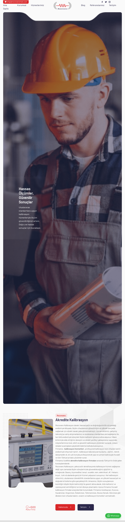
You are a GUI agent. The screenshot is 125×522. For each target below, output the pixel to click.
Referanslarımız (97, 5)
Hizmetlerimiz (37, 5)
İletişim (112, 5)
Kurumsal (21, 5)
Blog (83, 5)
